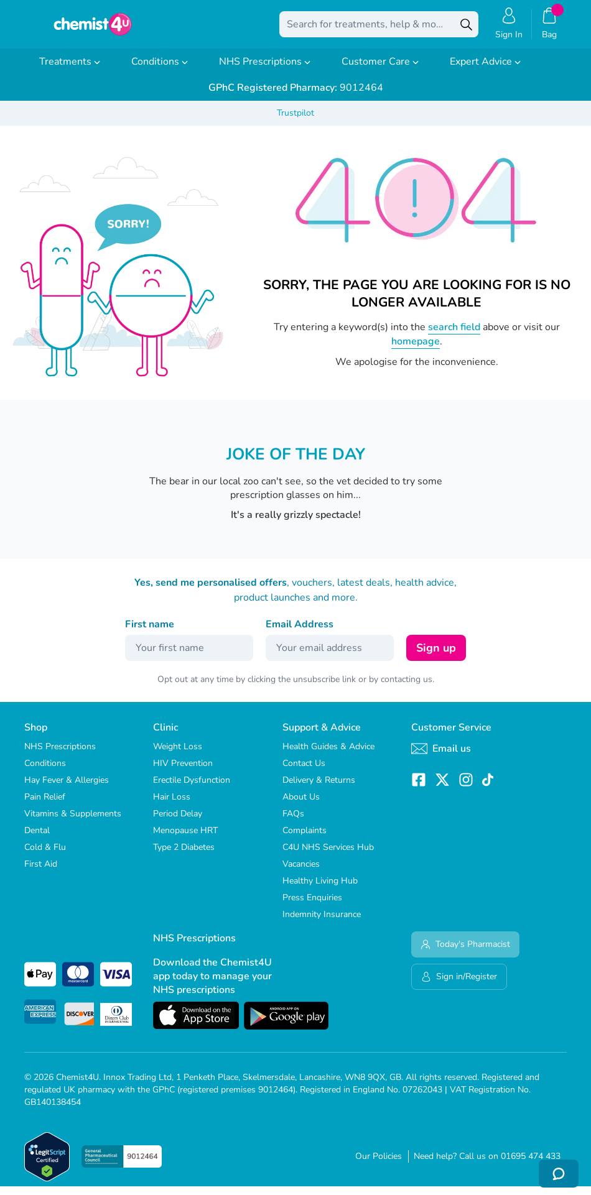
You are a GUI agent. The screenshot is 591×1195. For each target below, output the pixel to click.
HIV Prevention (183, 772)
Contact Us (303, 772)
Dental (37, 839)
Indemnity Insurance (321, 923)
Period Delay (177, 822)
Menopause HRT (185, 839)
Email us (441, 757)
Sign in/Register (459, 985)
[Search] (466, 29)
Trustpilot (295, 121)
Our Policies (378, 1165)
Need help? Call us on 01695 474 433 (487, 1165)
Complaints (304, 839)
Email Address (299, 633)
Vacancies (301, 873)
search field (454, 336)
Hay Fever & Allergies (66, 789)
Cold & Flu (45, 856)
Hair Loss (171, 805)
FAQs (293, 822)
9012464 (295, 96)
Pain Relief (44, 805)
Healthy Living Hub (320, 889)
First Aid (40, 873)
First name (149, 633)
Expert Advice (485, 70)
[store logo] (92, 28)
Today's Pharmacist (465, 953)
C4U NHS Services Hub (328, 856)
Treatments (69, 70)
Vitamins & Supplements (72, 822)
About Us (301, 805)
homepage (415, 350)
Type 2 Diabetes (184, 856)
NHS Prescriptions (264, 70)
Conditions (159, 70)
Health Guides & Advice (328, 755)
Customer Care (380, 70)
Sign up (436, 656)
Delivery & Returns (318, 789)
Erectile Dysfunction (191, 789)
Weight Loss (177, 755)
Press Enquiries (312, 906)
